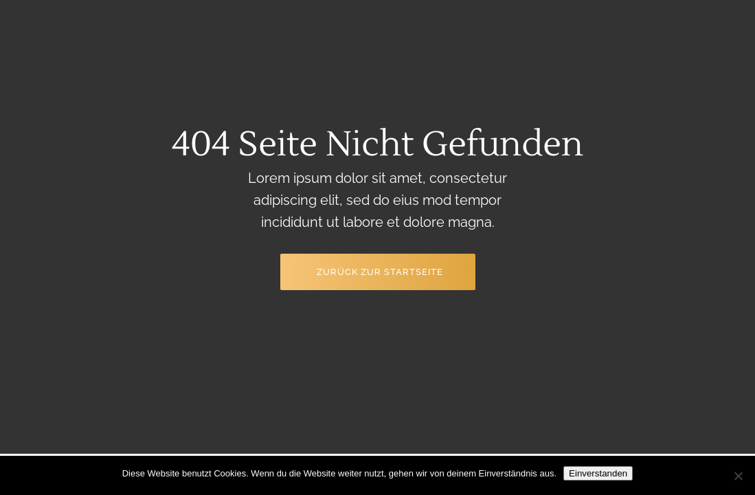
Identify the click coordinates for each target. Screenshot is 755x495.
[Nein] (738, 476)
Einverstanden (598, 473)
